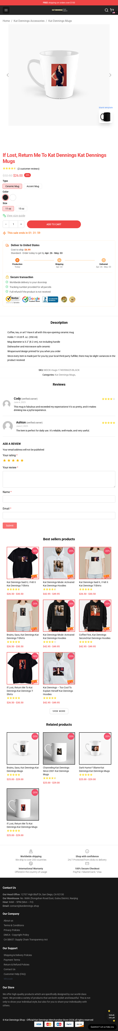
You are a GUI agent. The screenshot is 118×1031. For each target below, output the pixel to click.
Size (5, 203)
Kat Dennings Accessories (29, 20)
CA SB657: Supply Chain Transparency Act (26, 939)
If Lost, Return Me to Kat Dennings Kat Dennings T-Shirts (20, 691)
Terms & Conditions (14, 925)
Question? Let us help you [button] (102, 1027)
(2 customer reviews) (28, 168)
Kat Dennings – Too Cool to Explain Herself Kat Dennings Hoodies (58, 691)
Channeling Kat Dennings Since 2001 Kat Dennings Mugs (56, 771)
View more (59, 711)
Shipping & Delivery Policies (18, 955)
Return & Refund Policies (16, 964)
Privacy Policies (12, 930)
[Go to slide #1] (50, 133)
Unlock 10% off (112, 1016)
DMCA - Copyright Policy (16, 934)
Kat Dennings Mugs (60, 20)
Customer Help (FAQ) (15, 974)
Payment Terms (12, 959)
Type (5, 181)
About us (8, 920)
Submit (9, 525)
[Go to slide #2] (68, 133)
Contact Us (9, 969)
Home (6, 20)
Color (5, 191)
